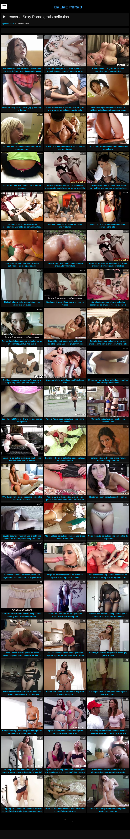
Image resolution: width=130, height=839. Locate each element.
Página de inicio (8, 23)
